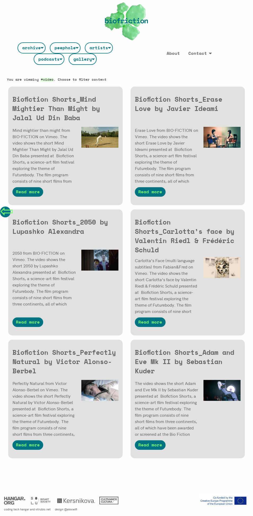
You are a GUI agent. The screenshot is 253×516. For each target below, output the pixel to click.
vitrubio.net (43, 509)
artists (99, 48)
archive (31, 48)
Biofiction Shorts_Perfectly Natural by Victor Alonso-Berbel (64, 362)
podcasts (49, 59)
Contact (197, 53)
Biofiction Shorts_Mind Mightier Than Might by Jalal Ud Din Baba (56, 109)
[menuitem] (31, 47)
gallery (82, 59)
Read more (28, 192)
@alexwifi (70, 509)
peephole (65, 48)
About (173, 53)
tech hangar (21, 509)
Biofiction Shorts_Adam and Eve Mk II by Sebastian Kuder (184, 362)
